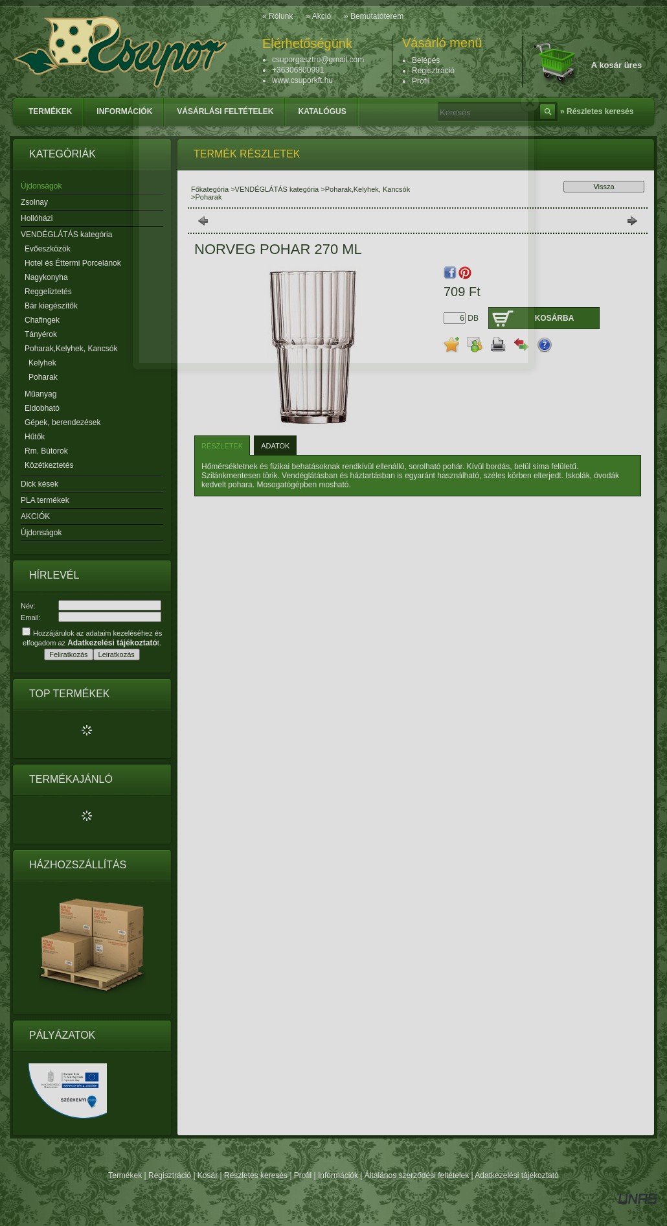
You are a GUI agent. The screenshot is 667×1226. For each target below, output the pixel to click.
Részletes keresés (256, 1175)
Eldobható (42, 408)
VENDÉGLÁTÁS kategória (277, 189)
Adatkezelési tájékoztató (516, 1175)
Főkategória (210, 189)
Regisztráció (169, 1175)
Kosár (208, 1175)
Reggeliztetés (48, 291)
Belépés (426, 60)
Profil (302, 1175)
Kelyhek (42, 362)
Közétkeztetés (49, 465)
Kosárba (554, 318)
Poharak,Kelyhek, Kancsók (367, 189)
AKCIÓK (35, 516)
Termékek (125, 1175)
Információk (338, 1175)
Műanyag (40, 394)
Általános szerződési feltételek (417, 1175)
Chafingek (42, 320)
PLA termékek (45, 500)
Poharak (43, 377)
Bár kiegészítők (51, 305)
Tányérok (41, 334)
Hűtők (35, 436)
